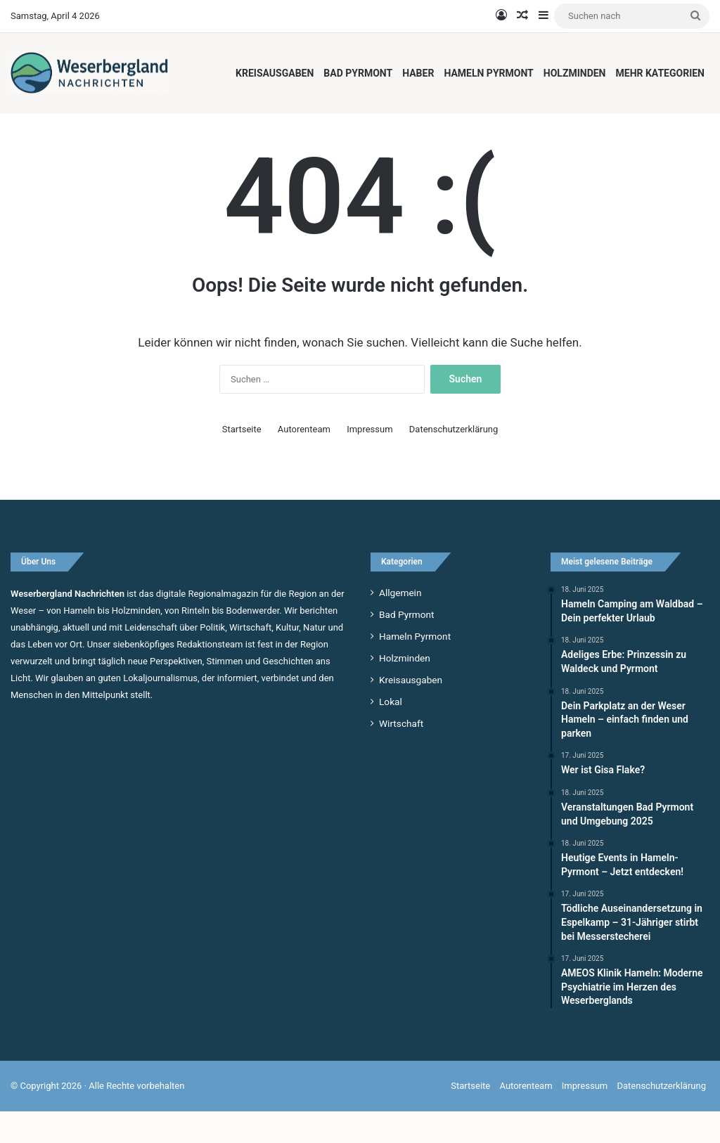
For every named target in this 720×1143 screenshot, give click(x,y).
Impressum (369, 461)
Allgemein (400, 624)
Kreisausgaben (275, 73)
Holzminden (575, 73)
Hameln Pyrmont (488, 73)
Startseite (242, 461)
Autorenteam (304, 461)
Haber (418, 73)
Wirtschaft (401, 755)
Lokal (390, 733)
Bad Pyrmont (357, 73)
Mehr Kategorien (660, 73)
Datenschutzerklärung (454, 461)
